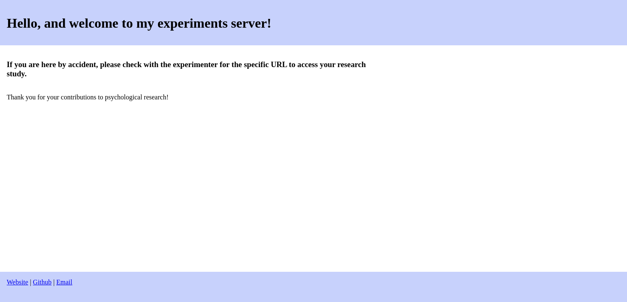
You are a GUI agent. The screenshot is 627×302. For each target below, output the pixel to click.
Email (64, 282)
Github (42, 282)
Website (17, 282)
